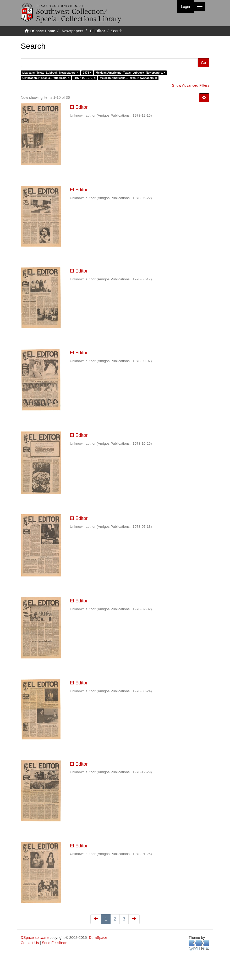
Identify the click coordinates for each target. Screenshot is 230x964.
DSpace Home (42, 31)
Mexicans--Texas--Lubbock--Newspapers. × (50, 72)
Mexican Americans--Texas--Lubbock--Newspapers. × (130, 72)
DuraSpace (98, 937)
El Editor (97, 31)
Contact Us (30, 943)
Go (203, 63)
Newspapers (72, 31)
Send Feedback (55, 943)
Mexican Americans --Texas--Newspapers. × (128, 77)
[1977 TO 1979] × (85, 77)
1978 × (87, 72)
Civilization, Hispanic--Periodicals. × (45, 77)
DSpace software (35, 937)
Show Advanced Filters (190, 85)
